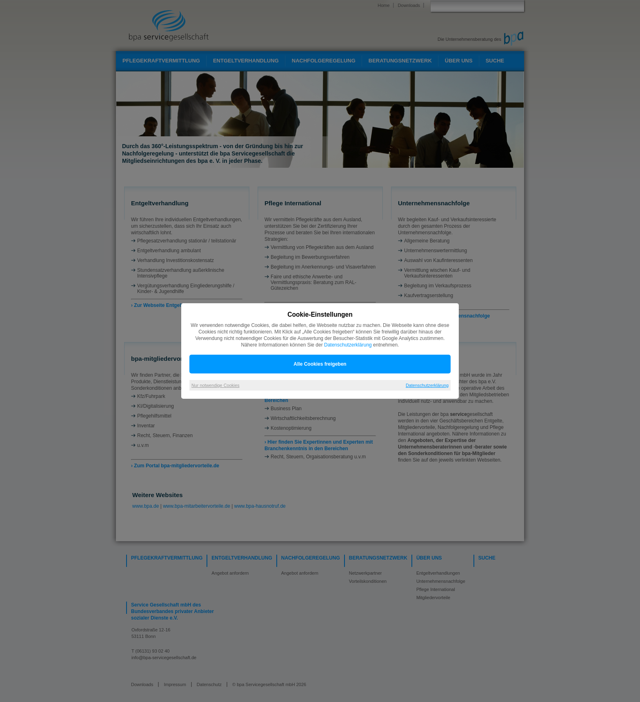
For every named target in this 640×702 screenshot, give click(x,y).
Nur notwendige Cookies (215, 385)
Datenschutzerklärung (348, 345)
